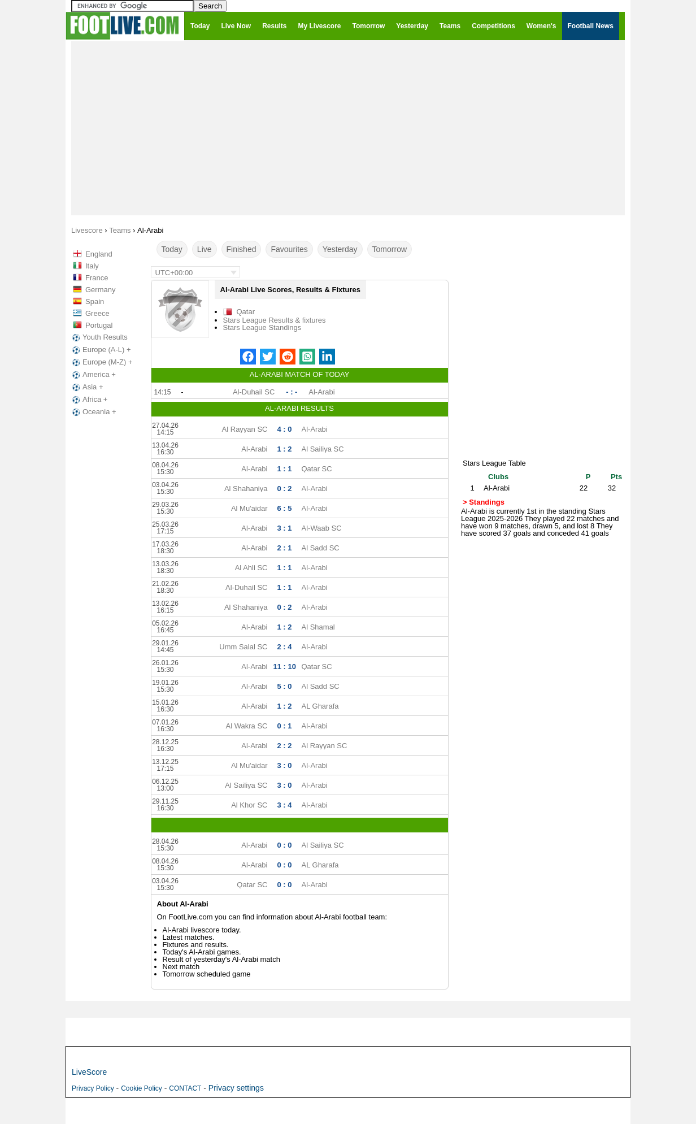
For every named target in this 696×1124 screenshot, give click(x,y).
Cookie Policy (141, 1088)
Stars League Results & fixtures (274, 320)
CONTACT (185, 1088)
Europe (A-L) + (100, 349)
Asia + (86, 387)
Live (204, 249)
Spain (94, 301)
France (96, 278)
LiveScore (89, 1072)
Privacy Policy (93, 1088)
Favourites (289, 249)
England (98, 254)
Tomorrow (389, 249)
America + (93, 374)
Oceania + (93, 411)
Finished (241, 249)
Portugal (98, 325)
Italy (92, 266)
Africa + (88, 399)
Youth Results (99, 337)
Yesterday (340, 249)
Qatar (246, 311)
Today (172, 249)
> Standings (483, 502)
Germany (100, 289)
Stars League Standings (262, 327)
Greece (97, 313)
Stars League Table (494, 463)
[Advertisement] (348, 128)
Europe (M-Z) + (101, 362)
